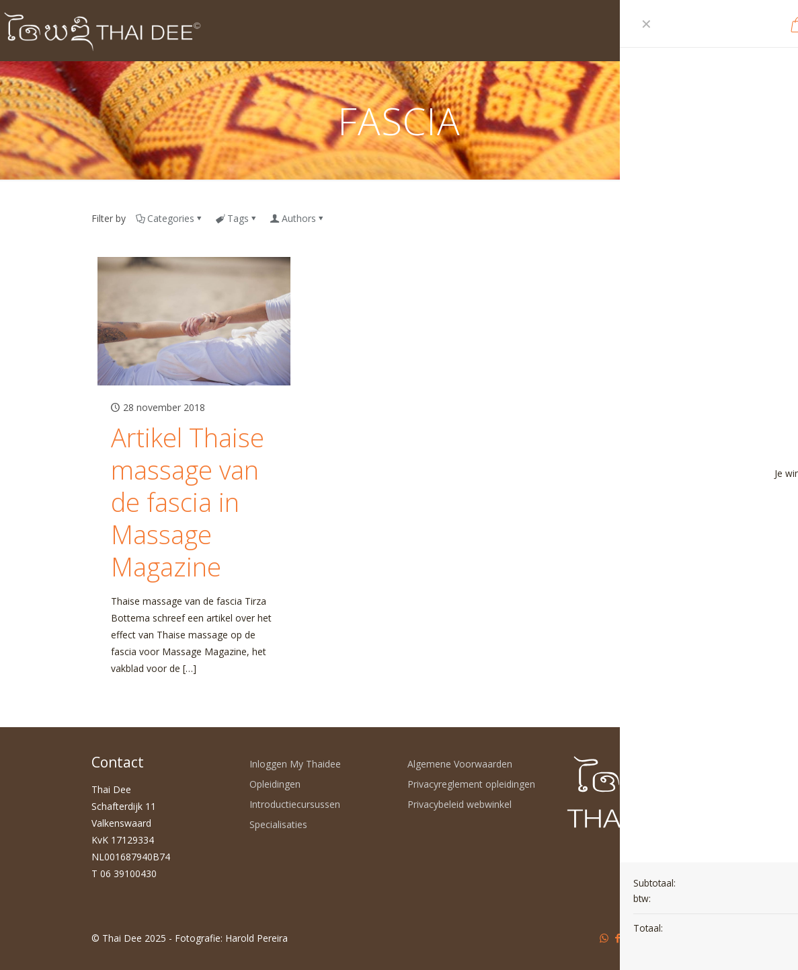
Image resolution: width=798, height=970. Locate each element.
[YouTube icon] (632, 937)
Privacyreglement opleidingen (471, 784)
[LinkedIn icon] (646, 937)
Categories (170, 218)
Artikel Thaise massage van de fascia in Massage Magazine (187, 502)
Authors (297, 218)
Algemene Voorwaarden (459, 763)
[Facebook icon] (618, 937)
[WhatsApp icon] (604, 937)
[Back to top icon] (693, 938)
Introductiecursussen (294, 804)
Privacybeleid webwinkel (459, 804)
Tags (237, 218)
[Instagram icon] (660, 937)
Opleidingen (275, 784)
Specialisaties (278, 824)
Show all (684, 218)
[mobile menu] (699, 30)
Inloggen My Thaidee (295, 763)
